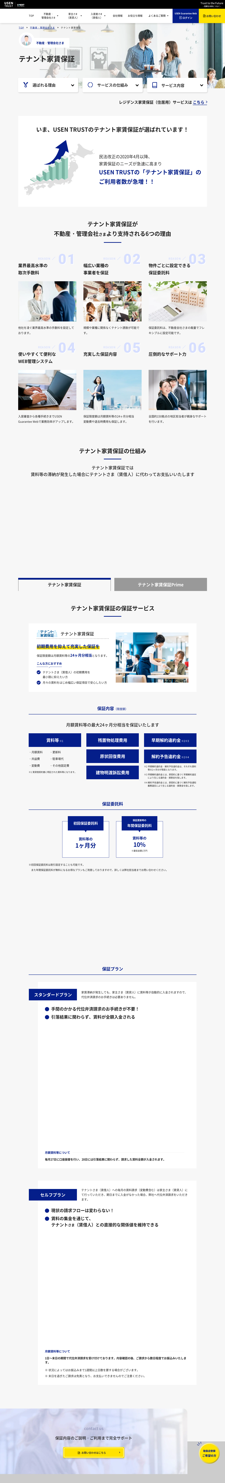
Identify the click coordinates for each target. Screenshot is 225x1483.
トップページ (26, 1405)
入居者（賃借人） (96, 15)
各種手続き (125, 1431)
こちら (198, 102)
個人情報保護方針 (71, 1468)
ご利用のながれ (83, 1425)
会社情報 (118, 15)
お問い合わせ (26, 1447)
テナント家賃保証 (64, 613)
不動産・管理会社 (48, 15)
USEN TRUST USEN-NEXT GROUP (14, 4)
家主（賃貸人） (73, 15)
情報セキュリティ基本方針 (47, 1468)
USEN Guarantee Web (87, 1431)
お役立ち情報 (135, 15)
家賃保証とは (126, 1414)
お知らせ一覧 (28, 1414)
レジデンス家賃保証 (86, 1419)
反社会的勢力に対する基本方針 (172, 1468)
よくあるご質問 (29, 1437)
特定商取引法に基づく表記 (134, 1472)
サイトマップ (28, 1431)
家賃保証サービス (168, 1419)
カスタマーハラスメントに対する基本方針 (98, 1472)
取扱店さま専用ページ (87, 1437)
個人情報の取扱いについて (96, 1468)
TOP (31, 15)
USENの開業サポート (171, 1437)
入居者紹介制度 (83, 1443)
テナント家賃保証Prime (161, 613)
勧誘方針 (150, 1468)
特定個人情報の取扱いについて (127, 1468)
